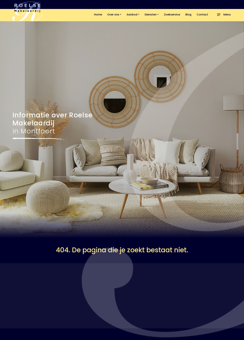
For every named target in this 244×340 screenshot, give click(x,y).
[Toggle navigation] (223, 15)
